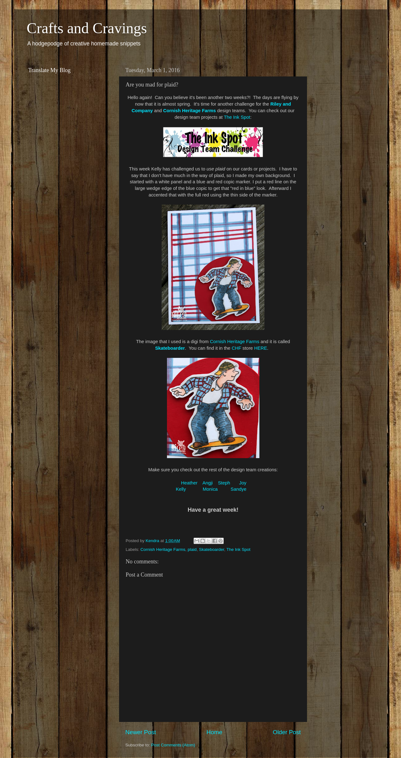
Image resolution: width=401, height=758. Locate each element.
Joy (242, 482)
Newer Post (140, 732)
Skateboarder (211, 549)
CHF (236, 348)
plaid (192, 549)
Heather (189, 482)
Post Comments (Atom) (173, 745)
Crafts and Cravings (87, 28)
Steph (224, 482)
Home (214, 732)
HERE (260, 348)
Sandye (238, 489)
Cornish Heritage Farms (234, 341)
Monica (210, 489)
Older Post (287, 732)
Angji (207, 482)
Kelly (180, 489)
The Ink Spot (237, 117)
